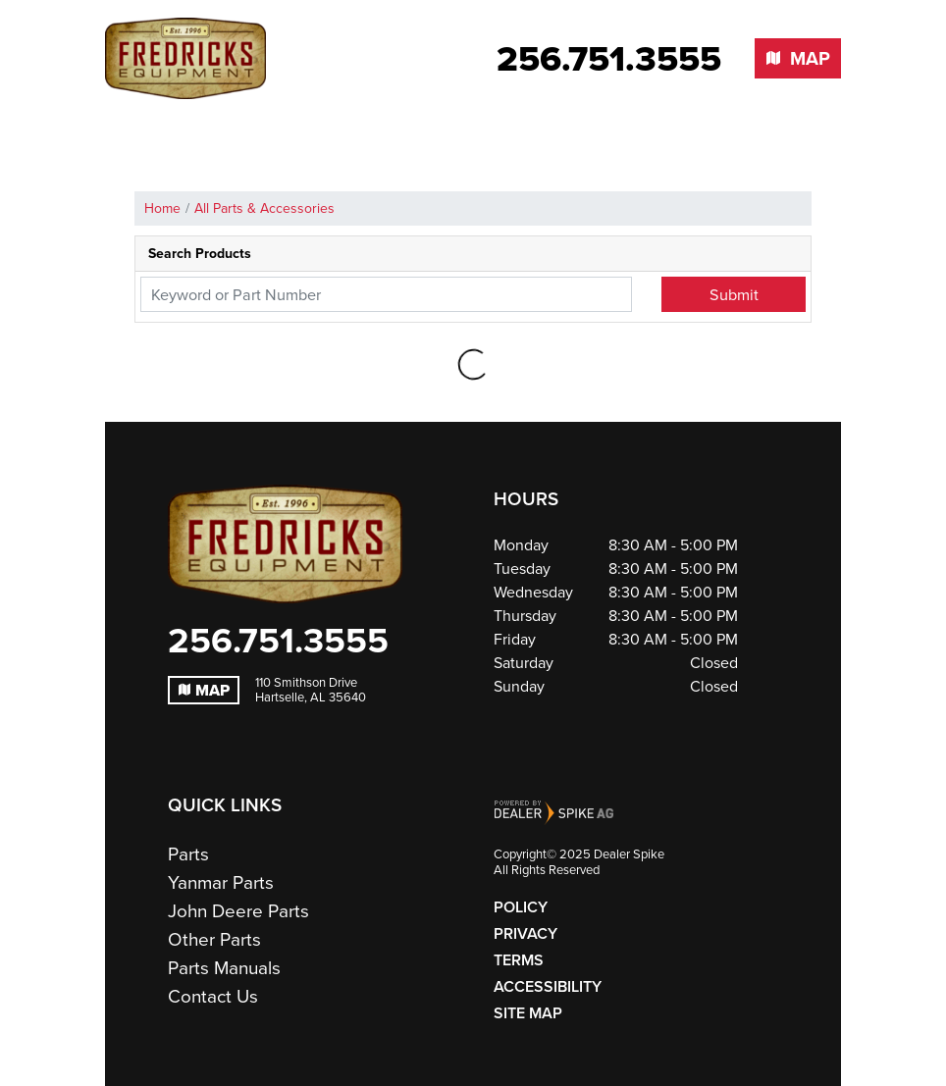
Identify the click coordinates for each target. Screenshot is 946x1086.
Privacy (525, 933)
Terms (519, 960)
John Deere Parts (238, 911)
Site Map (528, 1013)
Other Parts (214, 939)
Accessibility (548, 986)
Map (204, 690)
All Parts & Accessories (264, 208)
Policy (521, 907)
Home (162, 208)
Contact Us (213, 996)
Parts (188, 854)
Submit (734, 294)
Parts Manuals (224, 968)
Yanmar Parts (221, 882)
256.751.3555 (278, 640)
